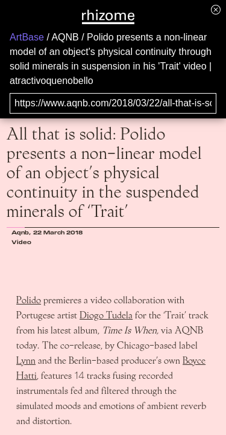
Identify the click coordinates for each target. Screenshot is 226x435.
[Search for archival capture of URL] (113, 103)
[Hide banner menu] (216, 9)
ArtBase (27, 37)
